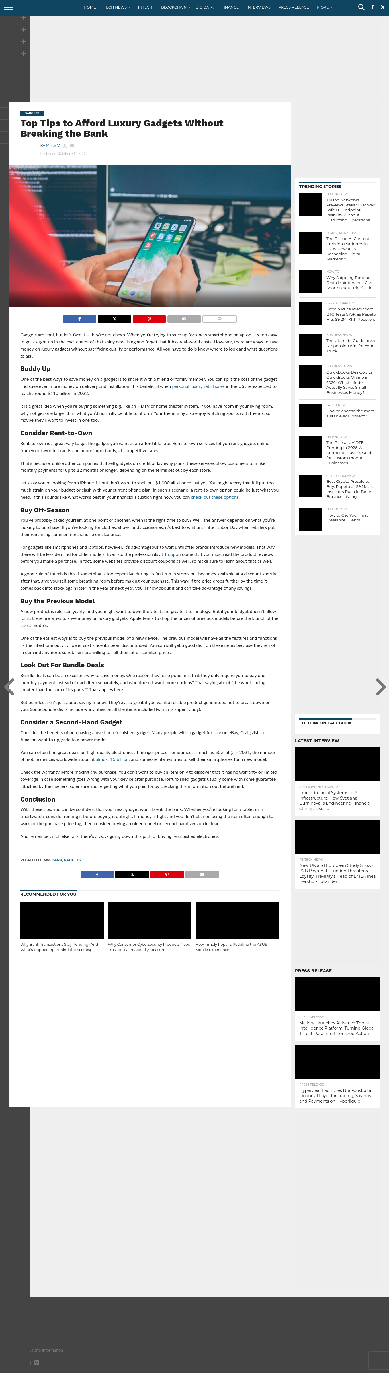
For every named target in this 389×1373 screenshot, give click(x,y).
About (293, 1368)
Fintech (144, 7)
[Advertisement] (194, 58)
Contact (312, 1368)
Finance (230, 7)
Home (90, 7)
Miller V (53, 145)
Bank (57, 860)
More (323, 7)
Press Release (294, 7)
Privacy (332, 1368)
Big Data (205, 7)
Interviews (259, 7)
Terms (351, 1368)
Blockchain (174, 7)
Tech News (115, 7)
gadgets (72, 860)
